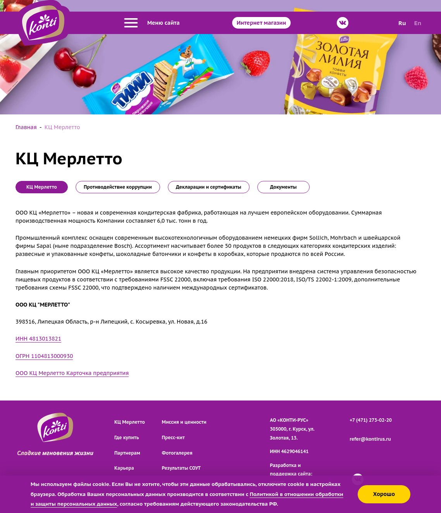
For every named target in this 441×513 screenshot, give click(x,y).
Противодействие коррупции (118, 187)
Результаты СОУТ (181, 468)
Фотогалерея (177, 453)
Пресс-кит (173, 437)
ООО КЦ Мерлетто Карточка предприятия (72, 373)
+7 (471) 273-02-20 (371, 420)
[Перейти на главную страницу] (43, 23)
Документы (283, 187)
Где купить (126, 437)
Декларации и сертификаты (208, 187)
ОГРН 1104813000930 (44, 356)
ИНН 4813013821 (38, 338)
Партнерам (127, 453)
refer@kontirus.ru (370, 439)
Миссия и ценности (184, 422)
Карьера (124, 468)
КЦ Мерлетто (129, 422)
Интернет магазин (261, 22)
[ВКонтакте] (342, 23)
